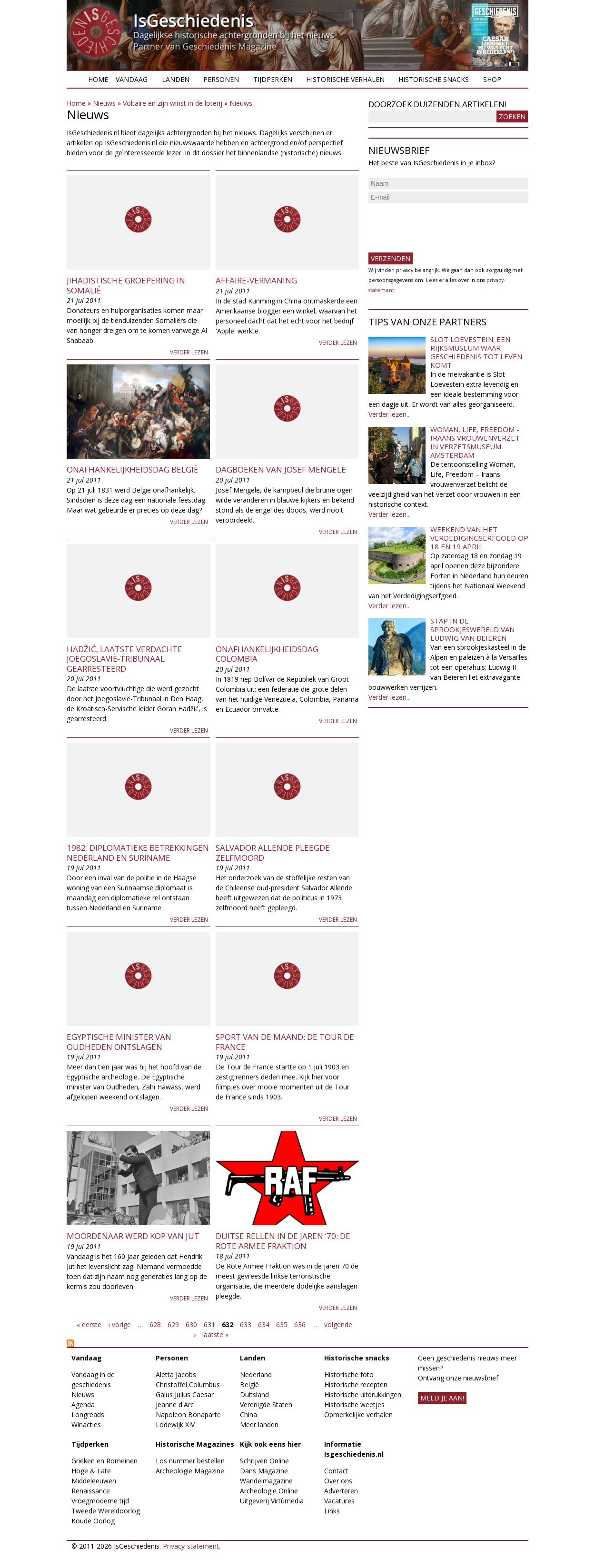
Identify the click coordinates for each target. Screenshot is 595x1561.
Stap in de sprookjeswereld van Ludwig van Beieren (472, 629)
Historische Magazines (195, 1444)
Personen (221, 79)
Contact (336, 1470)
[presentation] (440, 223)
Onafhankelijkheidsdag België (132, 469)
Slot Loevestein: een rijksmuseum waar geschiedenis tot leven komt (476, 352)
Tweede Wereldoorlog (105, 1510)
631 (209, 1324)
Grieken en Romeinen (104, 1460)
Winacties (86, 1424)
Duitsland (254, 1394)
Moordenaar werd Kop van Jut (133, 1235)
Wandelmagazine (266, 1480)
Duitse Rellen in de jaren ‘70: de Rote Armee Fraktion (283, 1240)
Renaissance (90, 1490)
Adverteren (341, 1490)
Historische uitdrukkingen (362, 1394)
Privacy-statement (191, 1546)
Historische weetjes (354, 1404)
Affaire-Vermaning (256, 280)
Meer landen (259, 1424)
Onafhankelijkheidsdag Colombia (267, 654)
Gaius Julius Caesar (185, 1394)
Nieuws (104, 103)
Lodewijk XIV (175, 1424)
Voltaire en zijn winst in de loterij (172, 103)
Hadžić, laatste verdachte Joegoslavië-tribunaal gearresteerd (124, 659)
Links (332, 1510)
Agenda (83, 1404)
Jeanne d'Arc (175, 1404)
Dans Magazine (264, 1470)
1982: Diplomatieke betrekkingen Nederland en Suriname (138, 852)
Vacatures (339, 1500)
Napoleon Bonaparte (188, 1414)
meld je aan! (442, 1397)
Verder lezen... (389, 414)
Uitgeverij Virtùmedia (272, 1500)
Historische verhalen (345, 79)
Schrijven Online (264, 1460)
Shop (492, 79)
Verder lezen (189, 352)
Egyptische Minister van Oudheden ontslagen (119, 1041)
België (249, 1384)
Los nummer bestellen (190, 1460)
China (248, 1414)
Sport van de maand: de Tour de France (285, 1041)
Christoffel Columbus (188, 1384)
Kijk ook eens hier (270, 1444)
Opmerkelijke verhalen (358, 1414)
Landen (175, 79)
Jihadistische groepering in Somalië (126, 285)
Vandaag (132, 79)
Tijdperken (272, 79)
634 (263, 1324)
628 (155, 1324)
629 (173, 1324)
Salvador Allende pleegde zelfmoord (273, 852)
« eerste (89, 1324)
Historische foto (349, 1374)
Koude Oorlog (93, 1520)
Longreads (87, 1414)
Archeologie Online (269, 1490)
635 (282, 1324)
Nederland (256, 1374)
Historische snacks (433, 79)
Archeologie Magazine (190, 1470)
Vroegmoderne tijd (100, 1500)
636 (300, 1324)
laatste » (215, 1334)
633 (245, 1324)
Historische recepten (355, 1384)
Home (98, 79)
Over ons (338, 1480)
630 (191, 1324)
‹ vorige (119, 1324)
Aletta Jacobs (176, 1374)
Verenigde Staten (266, 1404)
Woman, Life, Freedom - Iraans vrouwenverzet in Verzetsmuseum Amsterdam (475, 442)
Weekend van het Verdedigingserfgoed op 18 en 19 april (479, 537)
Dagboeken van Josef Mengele (281, 469)
